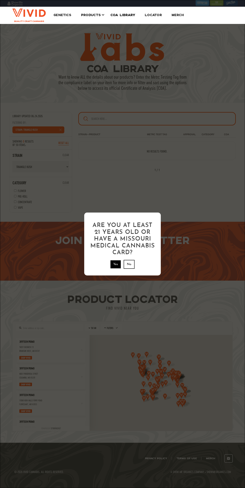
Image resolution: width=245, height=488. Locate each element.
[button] (92, 15)
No (129, 264)
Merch (178, 15)
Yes (115, 264)
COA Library (122, 15)
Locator (153, 15)
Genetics (62, 15)
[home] (29, 15)
